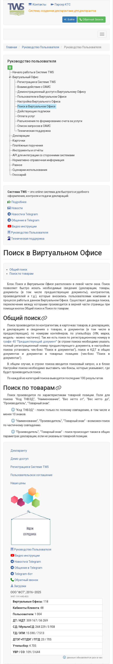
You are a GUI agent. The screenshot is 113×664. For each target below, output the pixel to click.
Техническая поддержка (25, 238)
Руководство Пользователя (40, 47)
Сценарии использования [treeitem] (30, 169)
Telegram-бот (22, 574)
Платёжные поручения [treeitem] (28, 145)
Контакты (37, 4)
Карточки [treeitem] (19, 140)
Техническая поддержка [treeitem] (34, 130)
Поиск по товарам (21, 273)
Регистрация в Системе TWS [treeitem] (36, 82)
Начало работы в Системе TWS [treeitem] (33, 72)
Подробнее (17, 202)
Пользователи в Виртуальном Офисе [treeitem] (42, 96)
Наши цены (18, 483)
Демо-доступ (20, 458)
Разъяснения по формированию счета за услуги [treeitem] (49, 121)
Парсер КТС (60, 4)
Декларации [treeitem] (21, 135)
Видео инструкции (22, 226)
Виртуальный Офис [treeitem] (25, 77)
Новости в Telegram (22, 214)
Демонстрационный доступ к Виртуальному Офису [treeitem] (51, 91)
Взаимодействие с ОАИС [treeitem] (34, 86)
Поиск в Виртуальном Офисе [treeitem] (36, 106)
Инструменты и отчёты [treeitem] (28, 150)
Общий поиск (18, 269)
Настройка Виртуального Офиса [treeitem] (38, 101)
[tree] (56, 123)
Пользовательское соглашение (31, 475)
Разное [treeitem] (17, 165)
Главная (11, 47)
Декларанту (19, 450)
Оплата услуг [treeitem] (26, 116)
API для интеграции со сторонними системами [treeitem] (44, 155)
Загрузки (18, 586)
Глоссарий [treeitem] (19, 174)
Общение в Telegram (23, 220)
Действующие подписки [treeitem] (33, 111)
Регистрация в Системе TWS (30, 467)
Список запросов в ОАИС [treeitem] (34, 126)
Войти (69, 19)
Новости (15, 208)
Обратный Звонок (91, 19)
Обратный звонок (24, 580)
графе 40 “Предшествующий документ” (30, 341)
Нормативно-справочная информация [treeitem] (38, 160)
